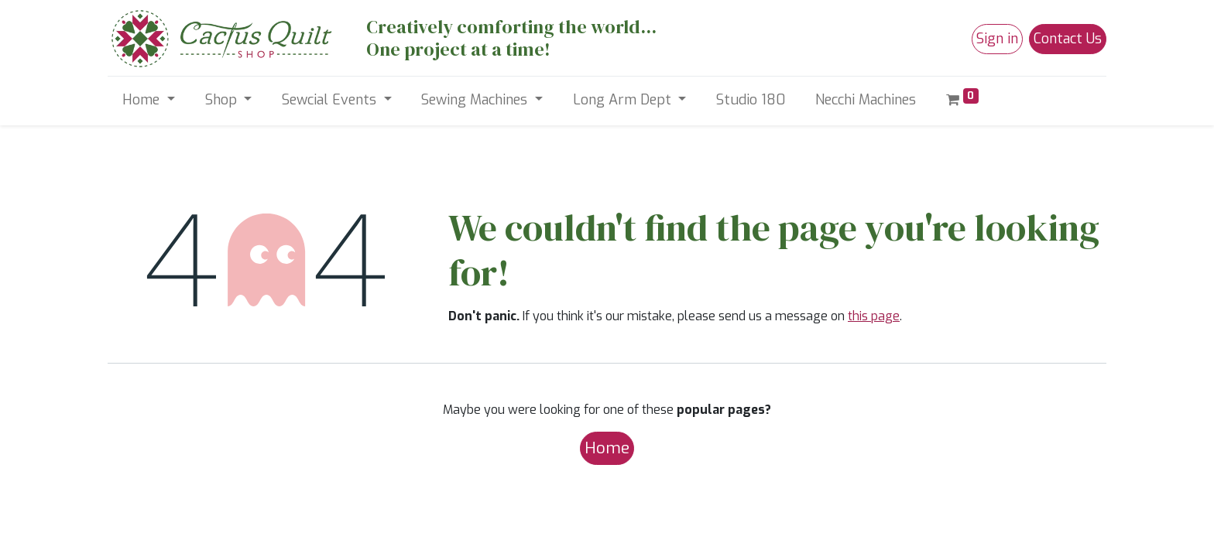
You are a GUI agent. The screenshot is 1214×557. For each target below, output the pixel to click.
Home (607, 448)
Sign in (997, 38)
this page (874, 316)
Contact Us (1068, 38)
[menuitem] (751, 100)
